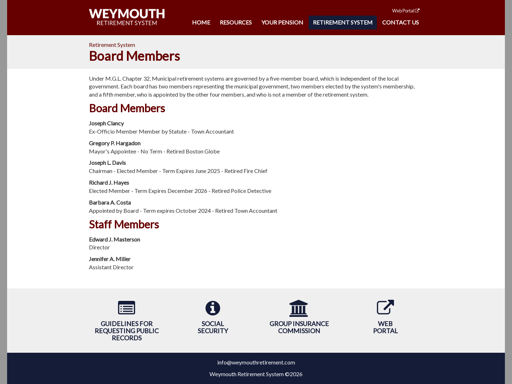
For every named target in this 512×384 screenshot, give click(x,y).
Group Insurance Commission (299, 327)
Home (201, 22)
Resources (236, 22)
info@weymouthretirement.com (256, 362)
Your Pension (282, 22)
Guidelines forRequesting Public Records (127, 331)
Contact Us (400, 22)
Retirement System (343, 22)
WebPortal (385, 327)
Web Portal (406, 10)
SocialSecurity (213, 327)
